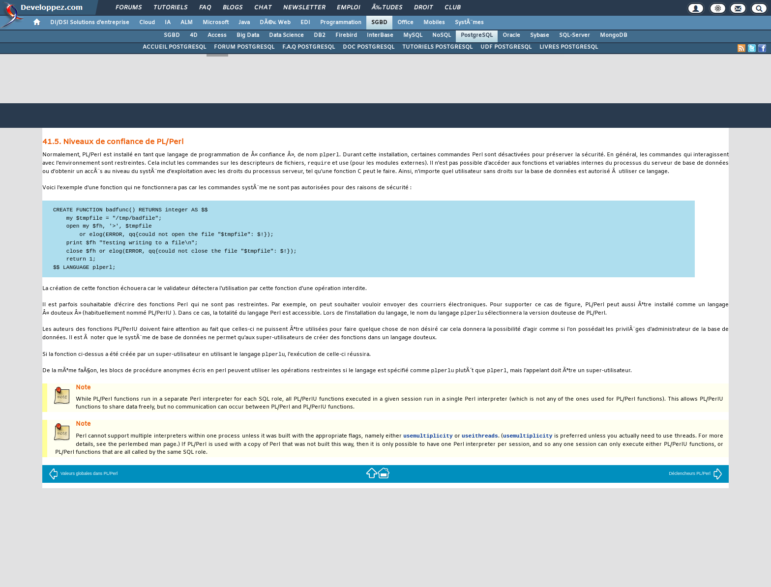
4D (194, 35)
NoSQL (441, 35)
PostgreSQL (477, 35)
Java (244, 22)
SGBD (379, 22)
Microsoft (216, 22)
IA (168, 22)
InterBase (380, 35)
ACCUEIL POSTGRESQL (174, 47)
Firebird (346, 35)
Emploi (348, 8)
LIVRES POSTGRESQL (568, 47)
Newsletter (304, 8)
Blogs (232, 8)
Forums (129, 8)
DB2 (320, 35)
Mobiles (434, 22)
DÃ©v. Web (275, 22)
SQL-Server (574, 35)
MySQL (412, 35)
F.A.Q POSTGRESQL (308, 47)
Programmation (340, 22)
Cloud (147, 22)
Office (405, 22)
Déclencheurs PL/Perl (695, 476)
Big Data (248, 35)
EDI (305, 22)
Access (217, 35)
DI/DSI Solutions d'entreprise (89, 22)
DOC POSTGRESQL (368, 47)
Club (452, 8)
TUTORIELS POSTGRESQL (437, 47)
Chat (262, 8)
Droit (423, 8)
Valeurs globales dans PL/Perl (83, 476)
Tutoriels (170, 8)
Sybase (539, 35)
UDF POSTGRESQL (506, 47)
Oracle (511, 35)
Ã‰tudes (387, 8)
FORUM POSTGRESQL (244, 47)
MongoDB (613, 35)
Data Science (286, 35)
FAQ (205, 8)
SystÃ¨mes (469, 22)
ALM (186, 22)
